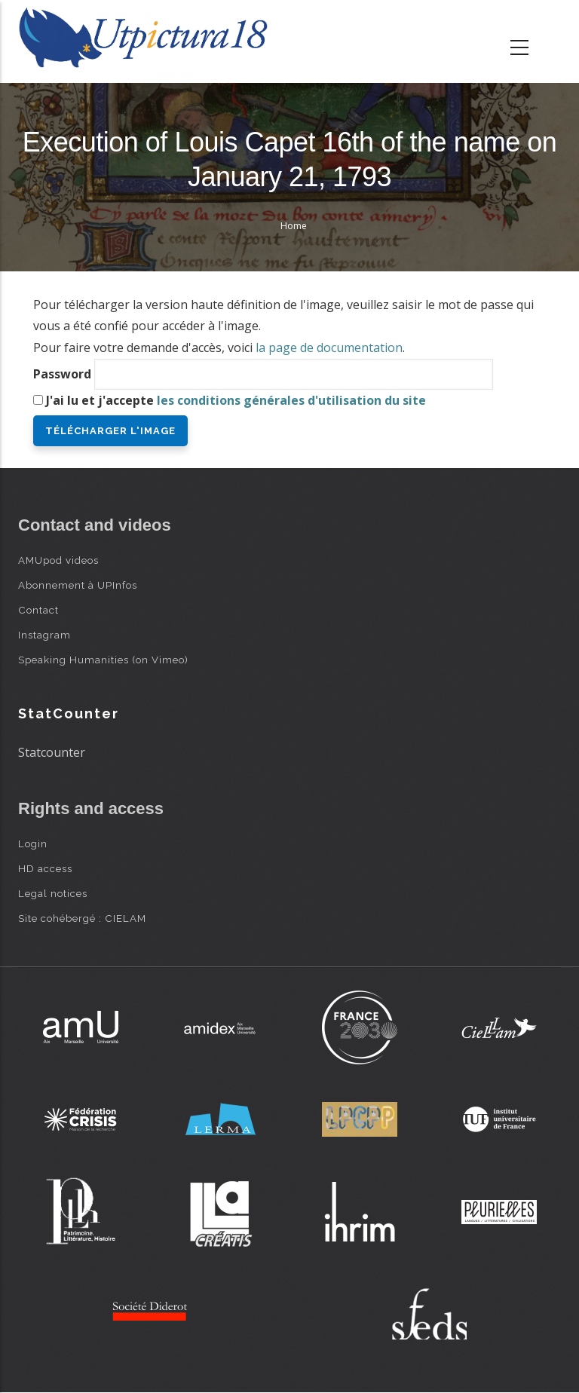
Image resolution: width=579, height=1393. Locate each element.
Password (62, 374)
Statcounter (51, 752)
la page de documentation (329, 347)
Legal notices (52, 893)
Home (293, 225)
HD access (45, 868)
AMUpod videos (58, 560)
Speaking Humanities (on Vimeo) (103, 660)
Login (32, 843)
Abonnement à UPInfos (77, 585)
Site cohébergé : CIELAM (82, 918)
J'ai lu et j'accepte (236, 400)
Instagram (44, 635)
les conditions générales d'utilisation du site (291, 400)
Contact (38, 610)
